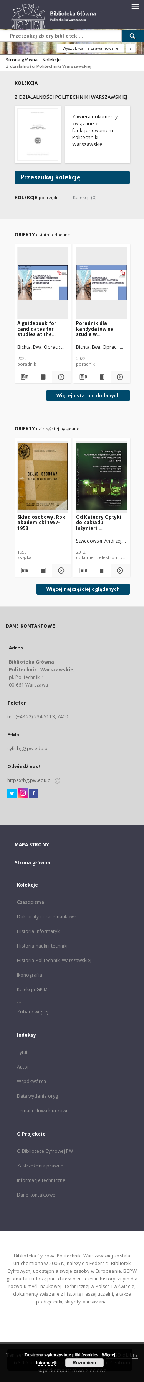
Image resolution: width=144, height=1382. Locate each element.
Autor (23, 1067)
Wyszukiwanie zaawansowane (90, 48)
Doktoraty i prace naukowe (47, 916)
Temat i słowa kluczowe (43, 1110)
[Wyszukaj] (133, 36)
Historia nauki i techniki (42, 946)
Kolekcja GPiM (32, 989)
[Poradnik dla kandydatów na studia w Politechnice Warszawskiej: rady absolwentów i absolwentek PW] (101, 282)
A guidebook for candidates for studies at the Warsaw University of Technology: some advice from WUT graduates (40, 328)
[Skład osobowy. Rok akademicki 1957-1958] (43, 476)
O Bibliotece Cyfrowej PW (45, 1151)
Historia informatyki (39, 931)
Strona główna (22, 59)
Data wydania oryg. (38, 1096)
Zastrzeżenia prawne (40, 1165)
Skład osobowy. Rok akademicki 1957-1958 (41, 522)
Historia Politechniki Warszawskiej (54, 960)
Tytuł (22, 1052)
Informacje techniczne (41, 1180)
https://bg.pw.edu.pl (29, 780)
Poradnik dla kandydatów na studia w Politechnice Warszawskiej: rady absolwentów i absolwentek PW (100, 328)
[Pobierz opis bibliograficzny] (23, 377)
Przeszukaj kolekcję (50, 177)
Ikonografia (29, 975)
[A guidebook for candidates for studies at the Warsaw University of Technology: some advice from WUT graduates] (43, 282)
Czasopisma (30, 902)
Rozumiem (84, 1363)
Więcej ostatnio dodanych (88, 395)
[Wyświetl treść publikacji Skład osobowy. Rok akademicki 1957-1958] (42, 570)
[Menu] (135, 6)
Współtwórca (31, 1081)
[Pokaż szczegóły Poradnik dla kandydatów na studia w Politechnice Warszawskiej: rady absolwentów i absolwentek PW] (119, 377)
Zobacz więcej (33, 1011)
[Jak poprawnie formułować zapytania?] (131, 48)
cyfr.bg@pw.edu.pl (28, 748)
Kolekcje (52, 59)
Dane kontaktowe (36, 1195)
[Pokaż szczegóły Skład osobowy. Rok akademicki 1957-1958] (60, 570)
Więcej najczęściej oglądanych (83, 589)
